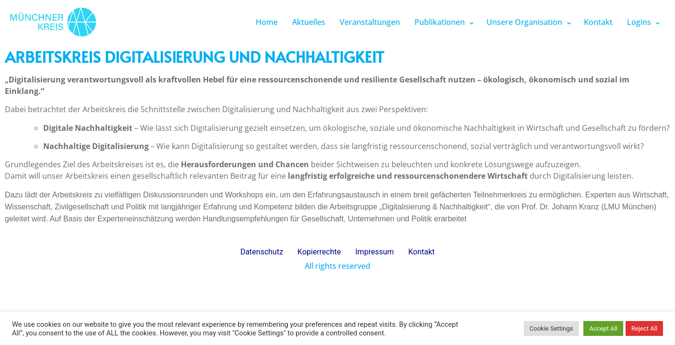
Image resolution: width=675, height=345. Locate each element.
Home (267, 22)
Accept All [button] (603, 328)
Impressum (374, 251)
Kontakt (598, 22)
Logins (639, 22)
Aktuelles (308, 22)
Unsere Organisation (524, 22)
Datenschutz (261, 251)
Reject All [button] (644, 328)
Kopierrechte (319, 251)
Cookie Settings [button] (551, 328)
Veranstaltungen (370, 22)
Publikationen (439, 22)
